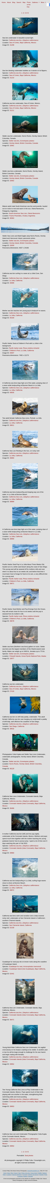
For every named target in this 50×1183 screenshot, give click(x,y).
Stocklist (41, 1174)
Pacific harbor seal (15, 348)
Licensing (20, 1176)
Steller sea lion (14, 141)
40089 (12, 283)
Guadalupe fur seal (15, 966)
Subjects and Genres (33, 1174)
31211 (12, 110)
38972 (12, 890)
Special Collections (17, 1174)
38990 (12, 539)
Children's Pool (14, 350)
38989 (12, 501)
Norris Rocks (13, 764)
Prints (45, 1174)
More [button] (43, 2)
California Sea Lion (15, 278)
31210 (12, 78)
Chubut (24, 216)
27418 (12, 691)
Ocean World (34, 1173)
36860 (12, 458)
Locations (9, 1174)
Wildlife (40, 1173)
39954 (12, 1146)
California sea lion (15, 40)
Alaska (43, 656)
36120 (12, 768)
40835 (12, 392)
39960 (12, 853)
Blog (13, 2)
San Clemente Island (16, 925)
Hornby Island (14, 143)
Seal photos (29, 1155)
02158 (12, 928)
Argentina (31, 216)
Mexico (33, 42)
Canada (35, 143)
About (9, 2)
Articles (25, 1176)
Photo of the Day (29, 5)
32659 (12, 245)
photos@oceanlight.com (33, 1170)
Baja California (25, 42)
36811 (12, 425)
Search (19, 2)
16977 (12, 658)
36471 (12, 1020)
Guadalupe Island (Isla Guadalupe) (21, 969)
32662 (12, 181)
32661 (12, 145)
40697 (12, 353)
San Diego (13, 726)
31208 (12, 45)
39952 (12, 1064)
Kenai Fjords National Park (31, 656)
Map (24, 2)
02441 (12, 974)
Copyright (30, 1176)
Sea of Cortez (14, 42)
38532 (12, 729)
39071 (12, 583)
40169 (12, 318)
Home (4, 2)
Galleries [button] (35, 2)
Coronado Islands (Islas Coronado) (21, 803)
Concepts (24, 1174)
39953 (12, 1106)
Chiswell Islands (15, 656)
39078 (12, 621)
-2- (24, 13)
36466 (12, 808)
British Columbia (26, 143)
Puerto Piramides (15, 216)
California (19, 280)
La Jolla (12, 280)
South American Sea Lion (18, 213)
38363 (12, 218)
